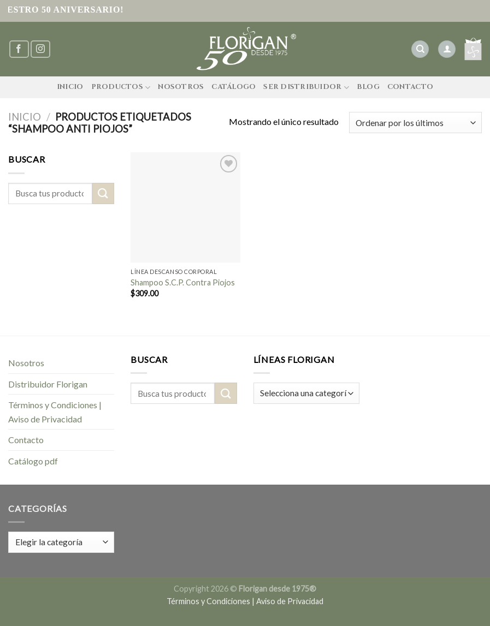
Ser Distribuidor (306, 87)
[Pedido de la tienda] (415, 122)
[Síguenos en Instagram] (40, 49)
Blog (368, 87)
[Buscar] (420, 49)
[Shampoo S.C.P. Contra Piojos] (185, 207)
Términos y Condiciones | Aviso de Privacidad (55, 412)
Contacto (410, 87)
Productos (121, 87)
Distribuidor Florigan (47, 384)
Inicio (70, 87)
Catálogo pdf (33, 461)
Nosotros (181, 87)
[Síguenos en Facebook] (19, 49)
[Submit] (103, 193)
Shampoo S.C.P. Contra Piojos (183, 282)
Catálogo (233, 87)
